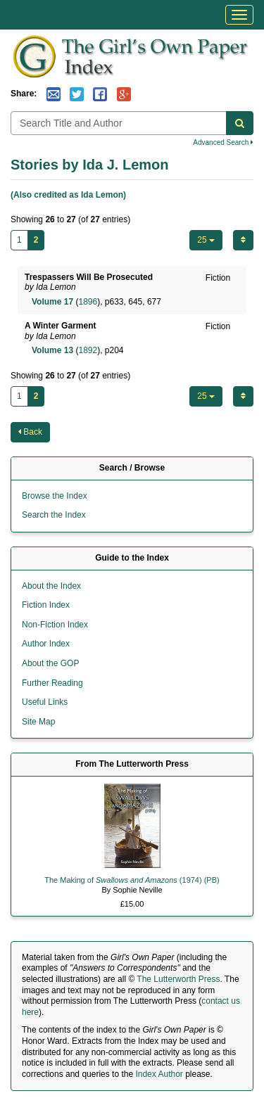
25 (206, 240)
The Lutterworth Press (178, 979)
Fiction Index (46, 605)
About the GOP (50, 663)
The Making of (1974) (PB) (131, 880)
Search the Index (54, 515)
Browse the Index (54, 496)
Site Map (38, 722)
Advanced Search (223, 142)
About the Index (51, 586)
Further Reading (52, 683)
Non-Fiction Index (55, 625)
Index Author (158, 1074)
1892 (87, 350)
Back (30, 432)
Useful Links (45, 702)
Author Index (46, 644)
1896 (87, 302)
